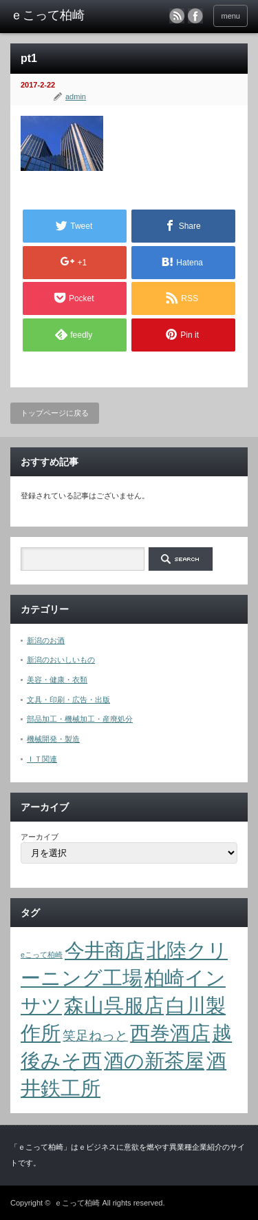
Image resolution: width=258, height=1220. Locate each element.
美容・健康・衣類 (57, 679)
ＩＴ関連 (42, 759)
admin (75, 96)
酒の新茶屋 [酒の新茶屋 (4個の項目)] (154, 1060)
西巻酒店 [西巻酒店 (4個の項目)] (170, 1032)
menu (230, 16)
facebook (195, 15)
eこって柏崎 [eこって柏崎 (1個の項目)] (42, 954)
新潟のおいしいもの (61, 659)
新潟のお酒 (46, 640)
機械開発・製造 (53, 739)
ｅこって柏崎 (77, 1203)
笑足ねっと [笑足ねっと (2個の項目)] (95, 1035)
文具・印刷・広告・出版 (68, 699)
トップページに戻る (55, 413)
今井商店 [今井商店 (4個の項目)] (104, 950)
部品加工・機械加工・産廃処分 (80, 719)
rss (176, 15)
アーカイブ (39, 837)
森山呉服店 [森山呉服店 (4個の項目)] (114, 1005)
